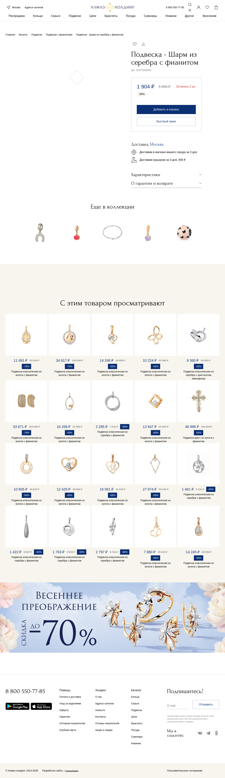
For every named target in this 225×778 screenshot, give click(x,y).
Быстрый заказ (166, 121)
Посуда (130, 22)
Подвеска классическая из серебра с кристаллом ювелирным (199, 375)
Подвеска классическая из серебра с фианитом (112, 433)
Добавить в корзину (166, 109)
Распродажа (17, 22)
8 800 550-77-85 (175, 10)
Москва (13, 10)
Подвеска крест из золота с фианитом (198, 439)
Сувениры (150, 22)
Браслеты (111, 22)
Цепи (92, 22)
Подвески (75, 22)
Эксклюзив (209, 22)
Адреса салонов (34, 10)
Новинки (170, 22)
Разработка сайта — (54, 770)
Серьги (55, 22)
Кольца (38, 22)
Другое (189, 22)
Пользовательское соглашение (184, 770)
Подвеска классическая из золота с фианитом (26, 373)
